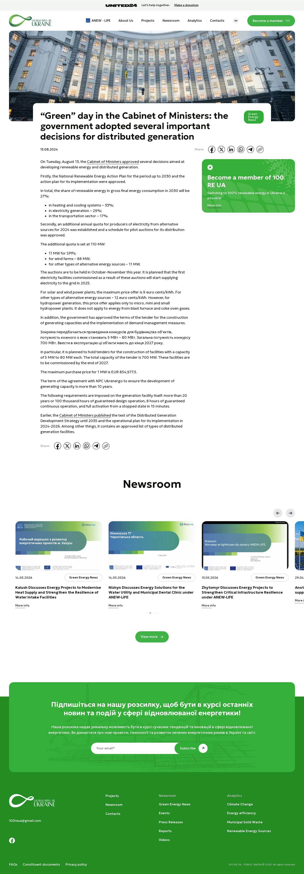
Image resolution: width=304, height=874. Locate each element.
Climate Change (240, 804)
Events (164, 813)
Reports (165, 831)
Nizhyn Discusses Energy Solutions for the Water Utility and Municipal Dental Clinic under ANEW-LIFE (151, 592)
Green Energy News (253, 117)
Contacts (217, 21)
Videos (164, 840)
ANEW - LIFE (101, 21)
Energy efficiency (241, 813)
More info (214, 205)
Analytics (195, 21)
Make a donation (186, 5)
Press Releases (171, 822)
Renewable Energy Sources (249, 831)
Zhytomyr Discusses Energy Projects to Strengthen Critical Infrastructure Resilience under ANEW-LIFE (242, 592)
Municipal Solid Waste (245, 822)
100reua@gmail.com (25, 821)
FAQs (13, 864)
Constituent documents (41, 864)
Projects (147, 21)
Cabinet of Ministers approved (113, 161)
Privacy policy (76, 864)
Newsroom (171, 21)
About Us (125, 21)
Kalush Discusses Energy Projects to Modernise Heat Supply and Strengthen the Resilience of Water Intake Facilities (58, 592)
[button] (277, 513)
